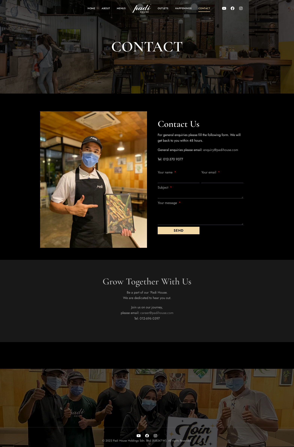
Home (91, 8)
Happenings (183, 8)
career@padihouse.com (156, 312)
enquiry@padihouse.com (220, 149)
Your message (168, 202)
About (106, 8)
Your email (209, 172)
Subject (163, 187)
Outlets (163, 8)
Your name (165, 172)
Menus (121, 8)
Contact (204, 8)
